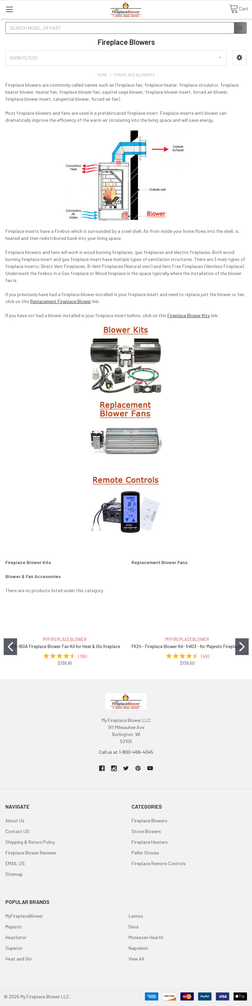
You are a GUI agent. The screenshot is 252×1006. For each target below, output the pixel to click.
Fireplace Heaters (150, 842)
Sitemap (14, 874)
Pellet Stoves (145, 852)
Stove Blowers (146, 831)
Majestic (13, 926)
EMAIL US (15, 863)
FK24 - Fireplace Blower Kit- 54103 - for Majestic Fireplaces (187, 646)
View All (136, 959)
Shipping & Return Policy (30, 842)
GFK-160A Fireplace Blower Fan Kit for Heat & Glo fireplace (64, 646)
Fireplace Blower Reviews (30, 852)
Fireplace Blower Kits (188, 315)
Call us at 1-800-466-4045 (126, 752)
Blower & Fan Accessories (33, 576)
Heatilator (15, 937)
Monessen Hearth (146, 937)
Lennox (136, 916)
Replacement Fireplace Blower (60, 301)
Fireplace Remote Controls (159, 863)
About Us (14, 820)
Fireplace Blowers (149, 820)
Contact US (17, 831)
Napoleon (138, 948)
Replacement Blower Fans (159, 562)
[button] (239, 58)
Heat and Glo (18, 959)
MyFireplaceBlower (24, 916)
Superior (14, 948)
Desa (134, 926)
